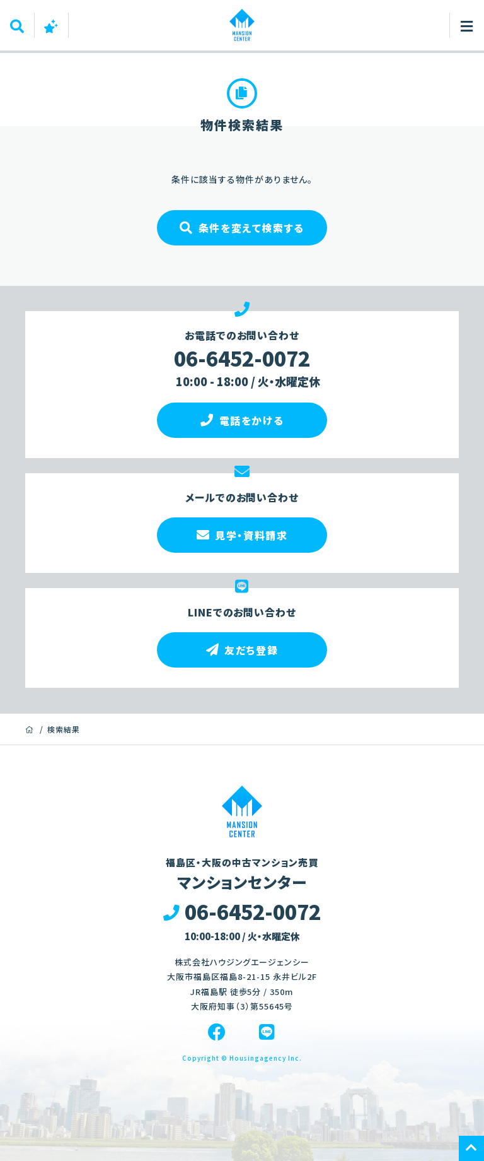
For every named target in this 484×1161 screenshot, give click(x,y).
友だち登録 (242, 649)
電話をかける (242, 420)
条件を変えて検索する (242, 227)
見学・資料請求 (242, 535)
